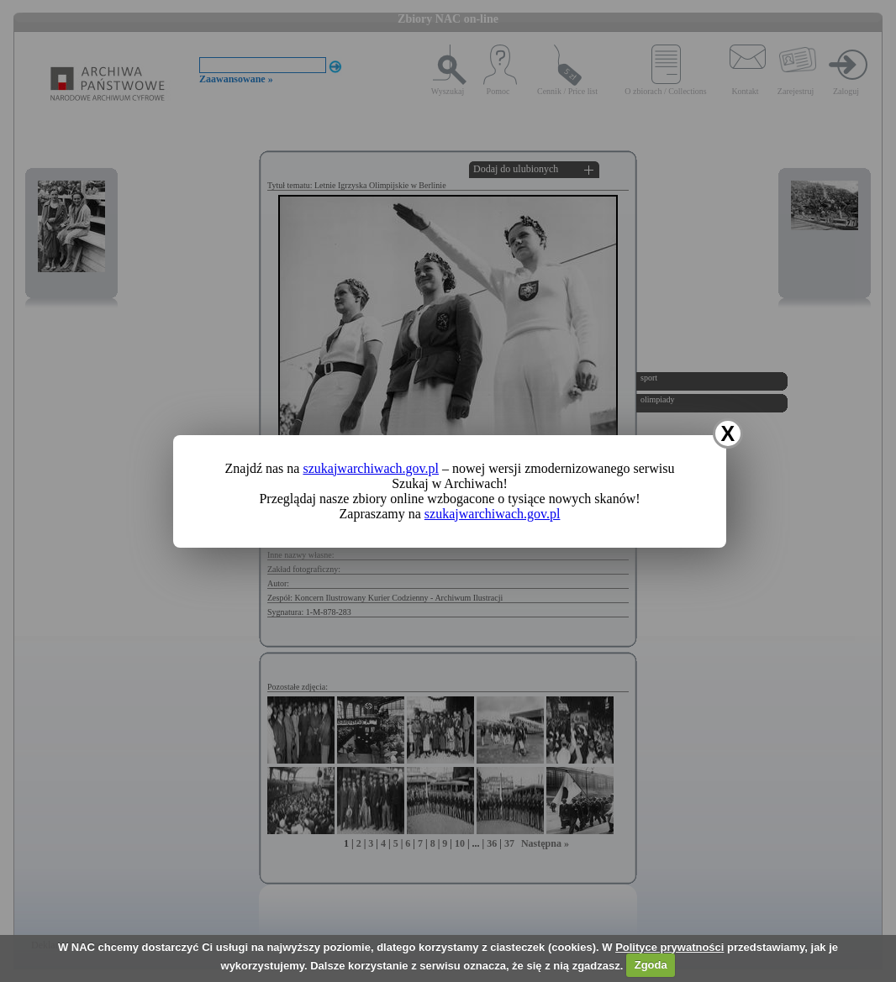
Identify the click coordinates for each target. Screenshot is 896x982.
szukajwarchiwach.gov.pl (371, 468)
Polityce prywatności (669, 947)
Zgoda (651, 964)
